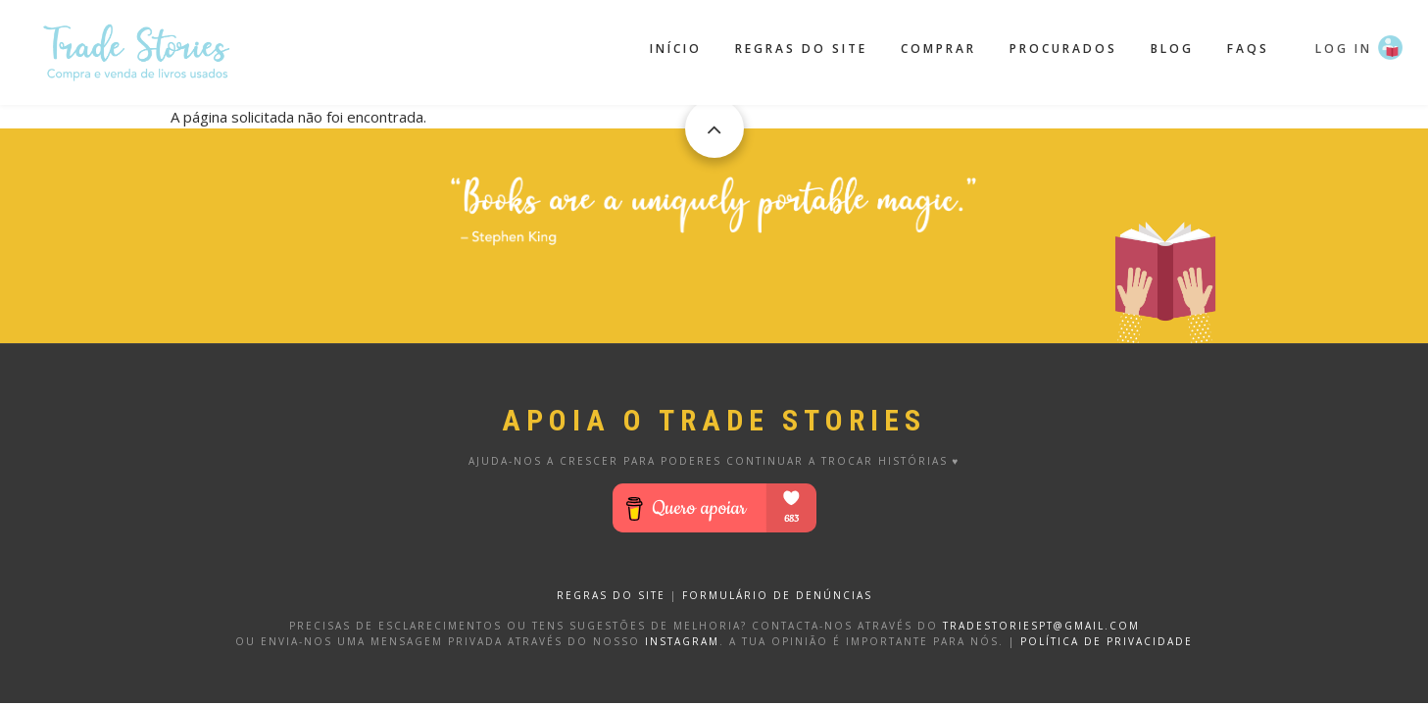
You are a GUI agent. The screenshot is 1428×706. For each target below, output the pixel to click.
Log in (1343, 48)
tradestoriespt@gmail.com (1041, 625)
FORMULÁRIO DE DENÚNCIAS (777, 595)
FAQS (1248, 48)
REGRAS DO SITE (611, 595)
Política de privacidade (1106, 641)
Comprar (938, 48)
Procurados (1063, 48)
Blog (1172, 48)
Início (676, 48)
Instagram (682, 641)
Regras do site (801, 48)
